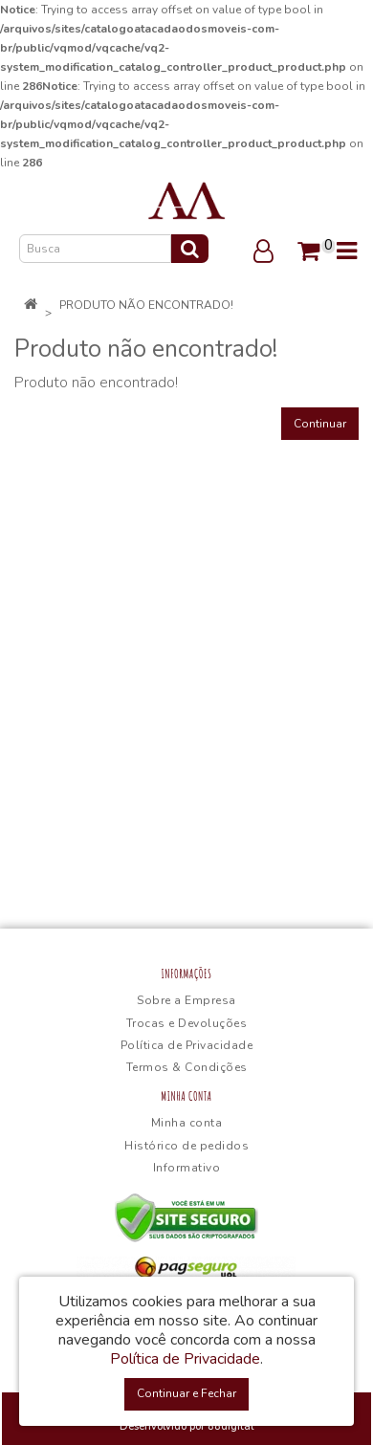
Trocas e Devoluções (187, 1023)
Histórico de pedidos (186, 1145)
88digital (230, 1426)
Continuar (320, 423)
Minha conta (187, 1122)
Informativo (187, 1167)
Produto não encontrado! (146, 305)
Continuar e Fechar (186, 1393)
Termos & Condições (187, 1067)
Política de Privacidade (187, 1045)
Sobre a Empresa (186, 1000)
